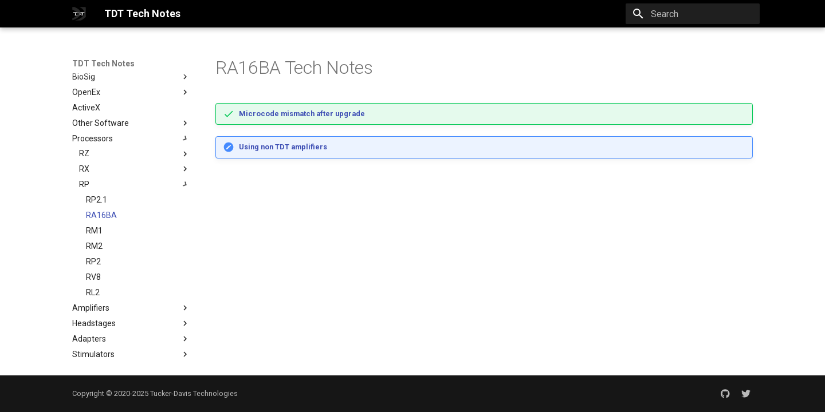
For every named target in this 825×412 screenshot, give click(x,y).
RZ (84, 153)
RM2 (94, 246)
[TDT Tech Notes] (79, 13)
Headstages (131, 323)
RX (84, 168)
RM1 (94, 230)
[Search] (693, 13)
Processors (131, 138)
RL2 (93, 292)
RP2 (93, 261)
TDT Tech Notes (103, 63)
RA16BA (101, 215)
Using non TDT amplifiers (283, 146)
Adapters (131, 339)
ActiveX (86, 107)
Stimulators (131, 354)
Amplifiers (131, 308)
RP (84, 184)
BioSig (131, 77)
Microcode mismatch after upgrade (302, 113)
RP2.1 (96, 199)
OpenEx (86, 92)
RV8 (93, 277)
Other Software (131, 123)
